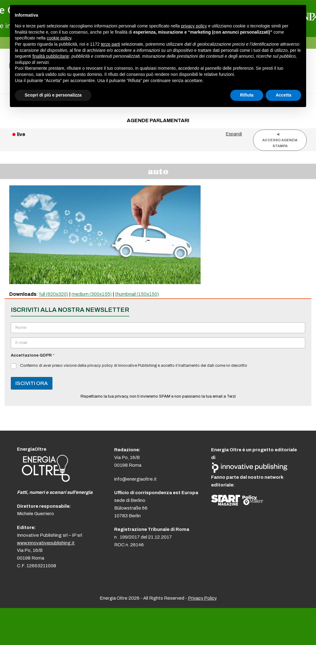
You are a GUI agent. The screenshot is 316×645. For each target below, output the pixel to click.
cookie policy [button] (59, 37)
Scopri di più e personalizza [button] (53, 95)
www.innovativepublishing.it (46, 542)
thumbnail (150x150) (137, 294)
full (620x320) (53, 294)
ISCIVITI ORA (31, 383)
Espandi (234, 133)
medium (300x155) (92, 294)
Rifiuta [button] (247, 95)
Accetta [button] (283, 95)
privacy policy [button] (194, 25)
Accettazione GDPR (32, 355)
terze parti (110, 44)
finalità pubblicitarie (50, 56)
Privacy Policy (202, 598)
